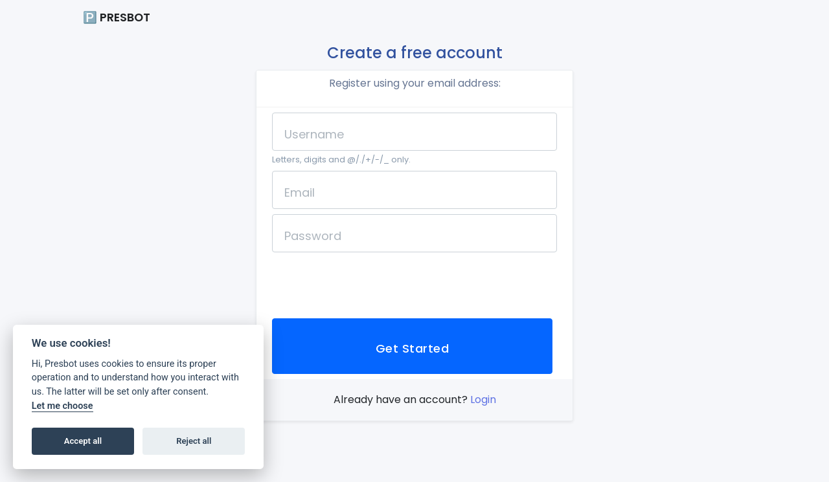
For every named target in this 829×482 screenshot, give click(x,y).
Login (483, 399)
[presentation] (370, 282)
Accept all (83, 441)
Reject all (193, 441)
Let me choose (62, 405)
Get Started (412, 348)
